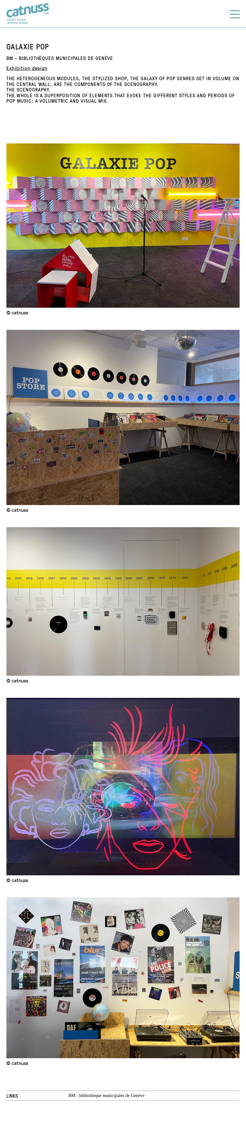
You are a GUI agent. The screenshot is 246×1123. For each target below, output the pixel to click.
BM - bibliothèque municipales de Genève (106, 1095)
